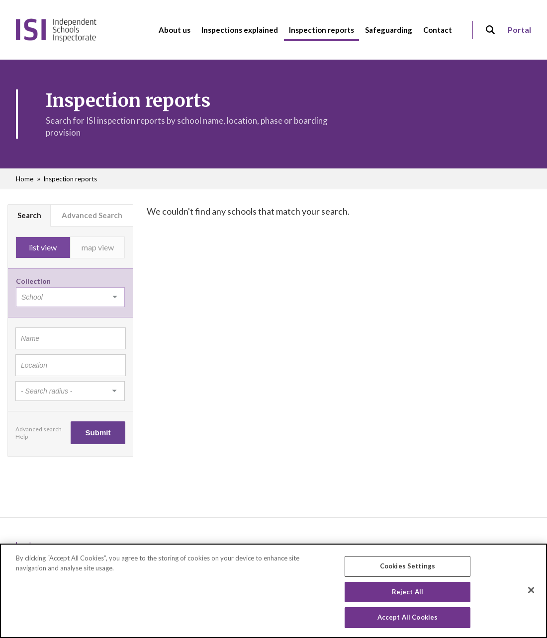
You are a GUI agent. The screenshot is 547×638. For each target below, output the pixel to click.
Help (21, 436)
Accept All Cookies (407, 618)
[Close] (531, 591)
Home (24, 179)
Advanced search (38, 429)
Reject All (407, 592)
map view (98, 247)
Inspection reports (70, 179)
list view (43, 247)
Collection (33, 281)
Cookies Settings (407, 566)
